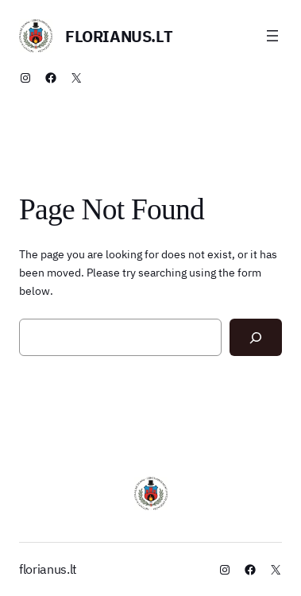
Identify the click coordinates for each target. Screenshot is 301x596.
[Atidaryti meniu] (272, 35)
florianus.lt (118, 36)
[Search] (256, 337)
